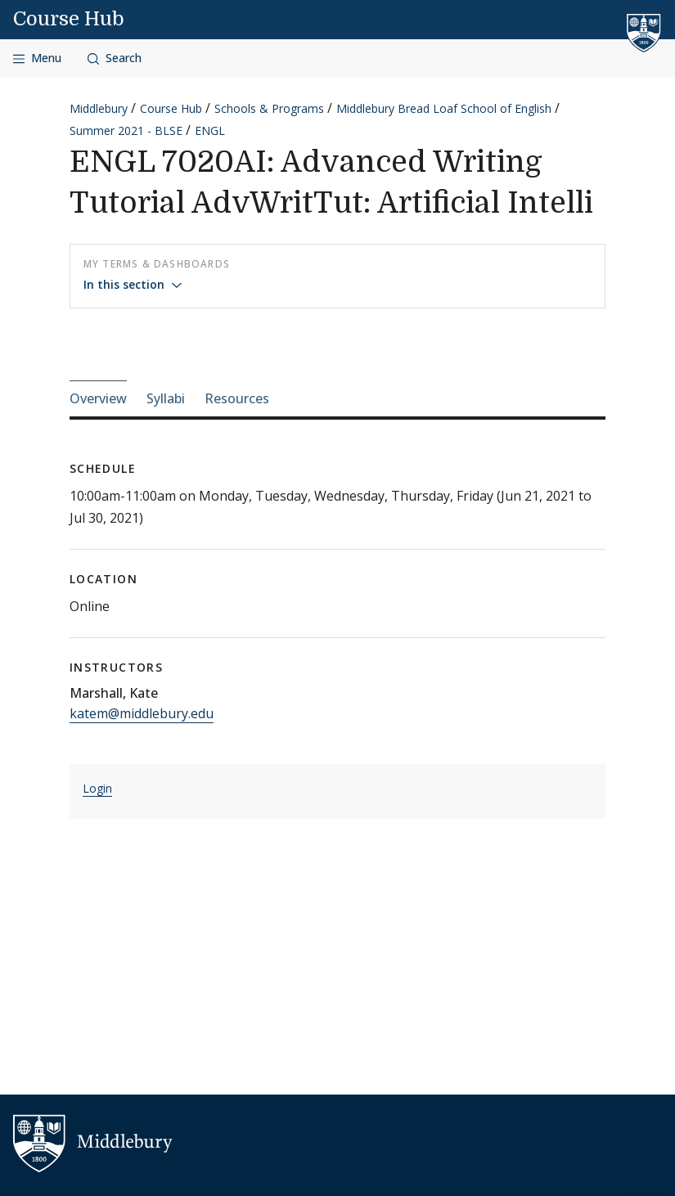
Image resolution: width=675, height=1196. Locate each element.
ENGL (210, 130)
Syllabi (165, 398)
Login (97, 788)
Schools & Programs (269, 108)
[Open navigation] (37, 58)
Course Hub (68, 18)
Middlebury (99, 108)
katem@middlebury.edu (142, 713)
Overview (98, 398)
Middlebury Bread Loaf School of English (443, 108)
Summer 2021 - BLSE (126, 130)
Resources (237, 398)
